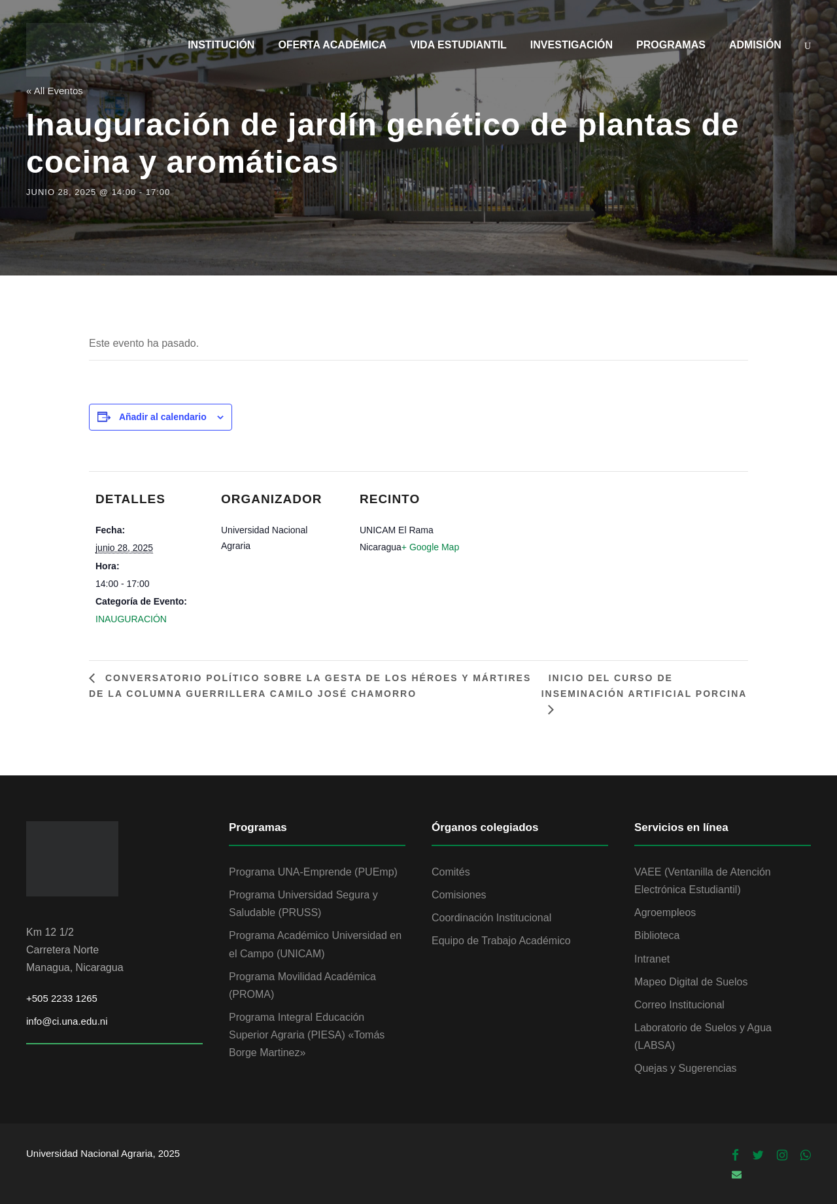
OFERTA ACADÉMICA (332, 44)
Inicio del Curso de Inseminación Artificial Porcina (644, 686)
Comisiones (459, 894)
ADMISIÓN (755, 44)
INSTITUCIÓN (221, 44)
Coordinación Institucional (491, 917)
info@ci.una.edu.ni (66, 1021)
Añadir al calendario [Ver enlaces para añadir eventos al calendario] (163, 417)
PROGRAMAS (671, 44)
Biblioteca (656, 935)
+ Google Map (430, 547)
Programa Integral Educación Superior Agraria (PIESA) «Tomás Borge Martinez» (306, 1035)
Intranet (652, 959)
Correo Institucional (679, 1004)
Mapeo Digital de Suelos (690, 981)
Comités (451, 871)
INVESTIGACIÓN (571, 44)
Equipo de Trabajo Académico (501, 940)
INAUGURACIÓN (131, 619)
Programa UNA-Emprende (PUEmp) (313, 871)
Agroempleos (665, 912)
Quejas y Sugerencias (685, 1068)
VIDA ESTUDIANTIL (458, 44)
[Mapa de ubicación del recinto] (548, 521)
